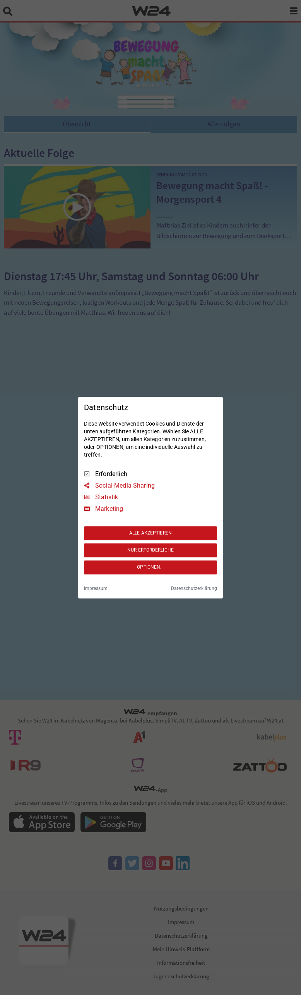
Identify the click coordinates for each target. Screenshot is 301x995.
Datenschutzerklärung (194, 588)
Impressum (96, 588)
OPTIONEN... (150, 567)
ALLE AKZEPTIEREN (150, 533)
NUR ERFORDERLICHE (150, 550)
